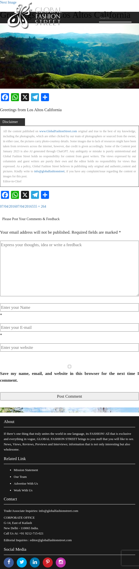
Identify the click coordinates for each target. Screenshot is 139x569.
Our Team (20, 477)
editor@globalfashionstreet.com (51, 540)
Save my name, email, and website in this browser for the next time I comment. (69, 377)
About (9, 421)
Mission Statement (26, 470)
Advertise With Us (26, 483)
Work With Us (23, 490)
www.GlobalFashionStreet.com (58, 131)
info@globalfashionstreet (49, 171)
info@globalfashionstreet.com (58, 511)
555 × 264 (39, 206)
